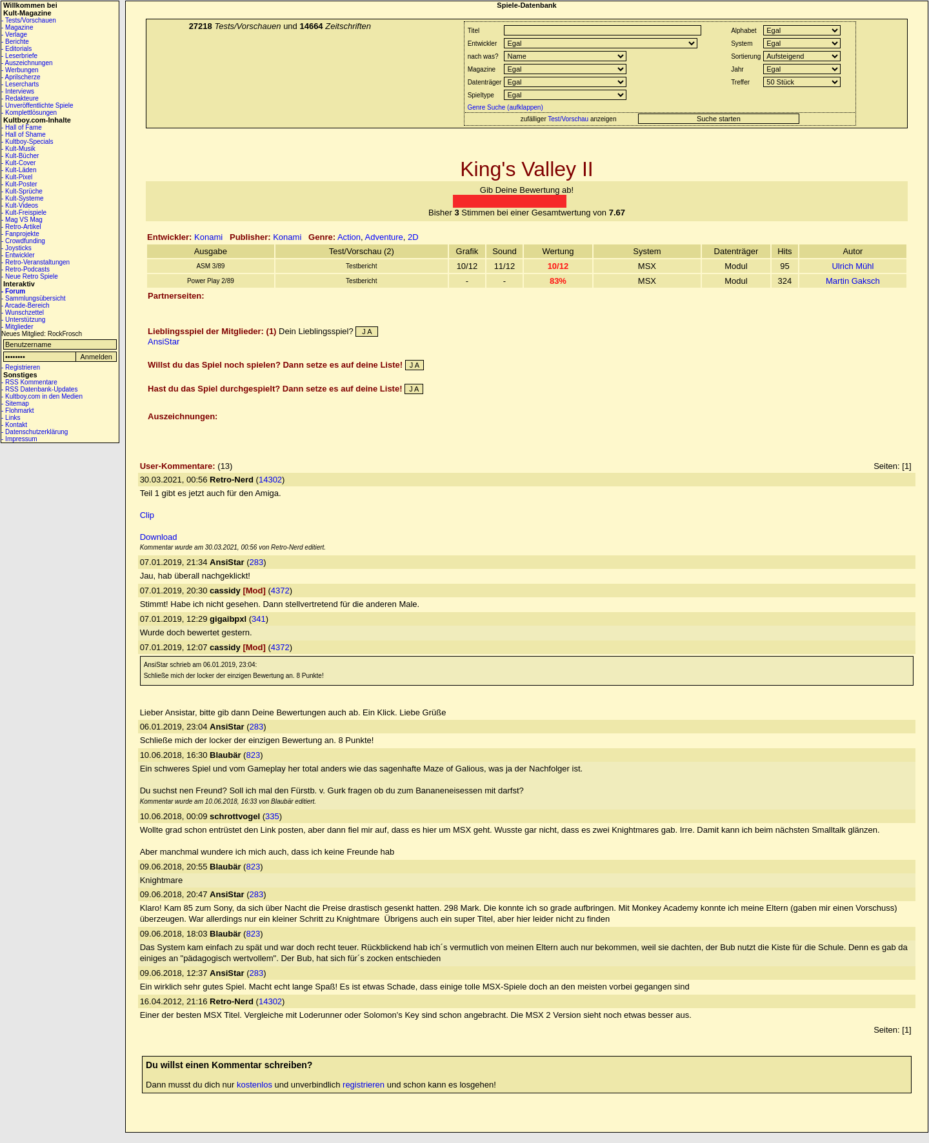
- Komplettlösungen (29, 112)
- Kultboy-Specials (27, 141)
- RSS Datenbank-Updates (39, 389)
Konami (208, 237)
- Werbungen (20, 70)
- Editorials (16, 48)
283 (257, 562)
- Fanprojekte (20, 233)
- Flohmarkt (17, 410)
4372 (280, 590)
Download (158, 537)
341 (259, 619)
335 (272, 816)
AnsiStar (163, 341)
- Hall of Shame (23, 134)
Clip (147, 515)
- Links (10, 417)
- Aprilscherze (21, 77)
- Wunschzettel (22, 312)
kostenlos (254, 1084)
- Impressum (19, 438)
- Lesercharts (20, 84)
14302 (270, 479)
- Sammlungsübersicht (33, 298)
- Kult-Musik (18, 148)
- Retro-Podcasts (25, 269)
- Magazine (17, 27)
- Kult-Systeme (22, 198)
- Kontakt (14, 424)
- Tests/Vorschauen (28, 20)
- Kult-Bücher (20, 155)
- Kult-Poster (19, 184)
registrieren (364, 1084)
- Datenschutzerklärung (34, 431)
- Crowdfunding (23, 240)
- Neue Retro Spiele (29, 276)
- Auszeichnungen (27, 62)
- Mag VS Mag (22, 219)
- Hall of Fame (21, 127)
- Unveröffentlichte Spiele (37, 105)
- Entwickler (18, 255)
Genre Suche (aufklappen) (504, 107)
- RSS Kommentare (29, 382)
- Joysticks (16, 248)
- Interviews (17, 91)
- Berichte (15, 41)
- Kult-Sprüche (22, 191)
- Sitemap (15, 403)
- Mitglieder (17, 326)
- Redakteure (20, 98)
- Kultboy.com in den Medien (42, 396)
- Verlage (14, 34)
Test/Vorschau (568, 119)
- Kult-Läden (18, 170)
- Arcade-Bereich (25, 305)
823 (253, 755)
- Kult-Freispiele (23, 212)
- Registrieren (20, 367)
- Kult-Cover (18, 162)
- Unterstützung (23, 319)
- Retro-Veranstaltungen (35, 262)
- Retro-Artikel (21, 226)
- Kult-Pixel (16, 177)
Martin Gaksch (853, 281)
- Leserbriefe (19, 55)
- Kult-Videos (19, 205)
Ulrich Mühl (853, 266)
